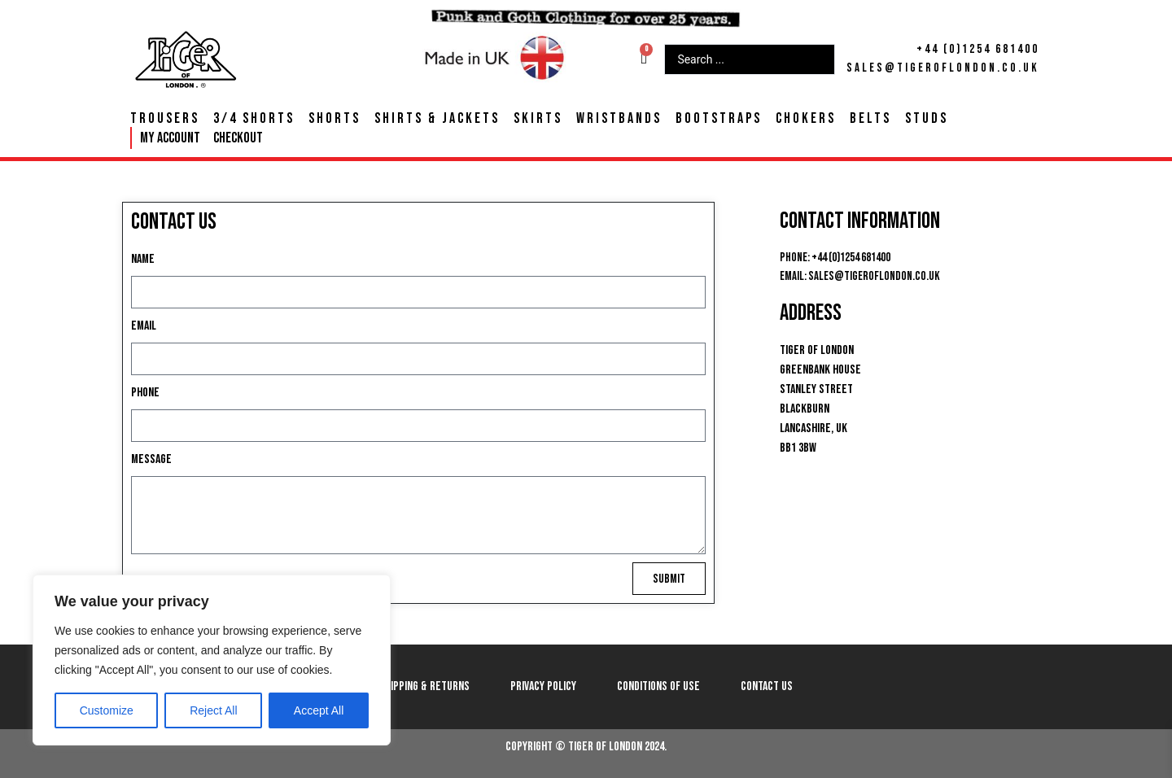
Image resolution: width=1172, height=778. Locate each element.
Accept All (318, 710)
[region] (212, 660)
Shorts (334, 119)
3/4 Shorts (254, 119)
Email (143, 326)
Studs (926, 119)
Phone (145, 392)
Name (143, 259)
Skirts (538, 119)
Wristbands (619, 119)
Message (151, 459)
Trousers (164, 119)
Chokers (806, 119)
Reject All (213, 710)
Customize (106, 710)
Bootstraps (719, 119)
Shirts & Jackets (437, 119)
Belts (870, 119)
